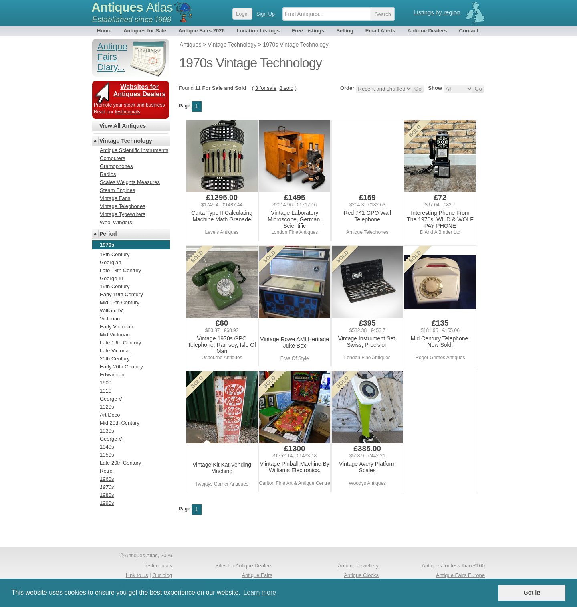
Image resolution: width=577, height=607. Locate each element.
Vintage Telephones (122, 206)
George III (111, 278)
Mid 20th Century (119, 423)
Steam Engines (117, 190)
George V (111, 399)
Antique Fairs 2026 (201, 31)
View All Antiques (122, 126)
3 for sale (265, 88)
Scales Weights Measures (130, 182)
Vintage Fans (115, 198)
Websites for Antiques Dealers (139, 90)
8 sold (286, 88)
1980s (107, 495)
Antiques (132, 7)
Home (104, 31)
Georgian (110, 262)
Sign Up (265, 14)
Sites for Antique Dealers (243, 565)
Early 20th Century (121, 367)
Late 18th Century (120, 270)
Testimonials (157, 565)
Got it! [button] (532, 592)
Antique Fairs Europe (460, 575)
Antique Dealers (427, 31)
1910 (105, 391)
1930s (107, 431)
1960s (107, 479)
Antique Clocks (361, 575)
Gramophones (116, 166)
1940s (107, 447)
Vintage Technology (125, 141)
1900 (105, 383)
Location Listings (258, 31)
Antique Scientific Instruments (134, 150)
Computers (112, 158)
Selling (344, 31)
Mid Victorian (115, 335)
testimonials (127, 112)
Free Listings (308, 31)
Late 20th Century (120, 463)
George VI (111, 439)
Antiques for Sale (144, 31)
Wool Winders (116, 222)
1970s (107, 487)
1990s (107, 503)
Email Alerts (380, 31)
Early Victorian (116, 327)
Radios (108, 174)
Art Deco (110, 415)
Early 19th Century (121, 294)
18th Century (114, 254)
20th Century (114, 359)
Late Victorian (115, 351)
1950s (107, 455)
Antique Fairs (257, 575)
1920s (107, 407)
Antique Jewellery (358, 565)
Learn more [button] (259, 592)
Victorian (110, 319)
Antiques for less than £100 (453, 565)
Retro (106, 471)
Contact (468, 31)
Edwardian (112, 375)
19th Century (114, 286)
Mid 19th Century (119, 302)
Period (108, 234)
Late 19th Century (120, 343)
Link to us (137, 575)
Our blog (162, 575)
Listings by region (437, 12)
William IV (111, 311)
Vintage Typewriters (122, 214)
